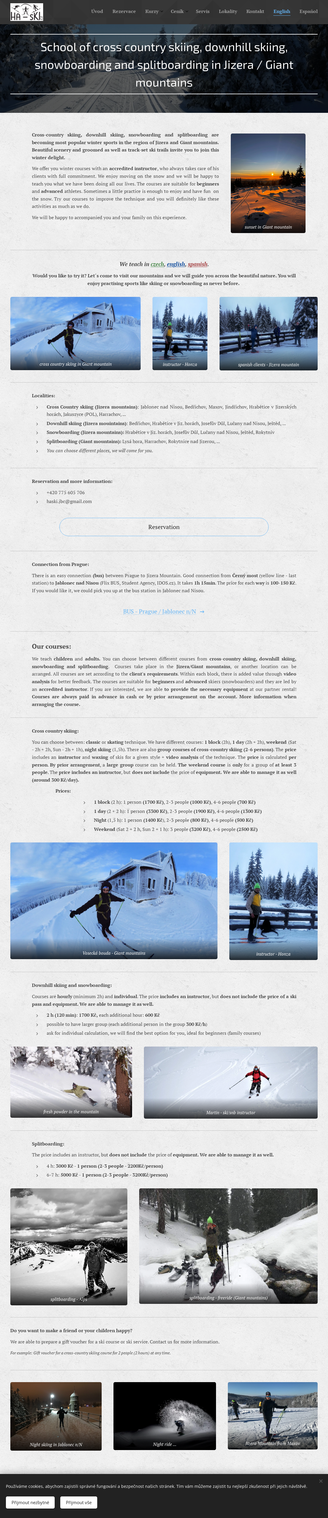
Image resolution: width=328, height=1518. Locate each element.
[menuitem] (238, 12)
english (176, 264)
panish (198, 264)
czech (157, 264)
